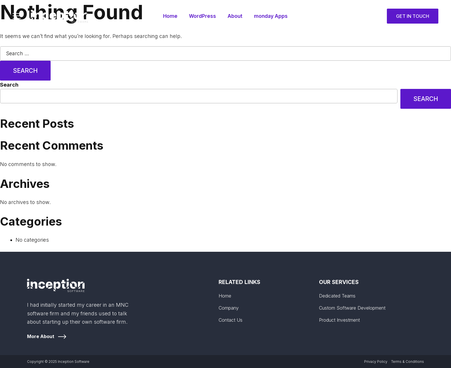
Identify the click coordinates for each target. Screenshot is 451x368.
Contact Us (230, 320)
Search (9, 85)
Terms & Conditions (407, 361)
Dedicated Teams (337, 296)
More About (40, 336)
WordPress (202, 16)
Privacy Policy (375, 361)
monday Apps (271, 16)
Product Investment (339, 320)
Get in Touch (412, 16)
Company (229, 308)
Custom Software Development (352, 308)
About (234, 16)
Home (169, 16)
